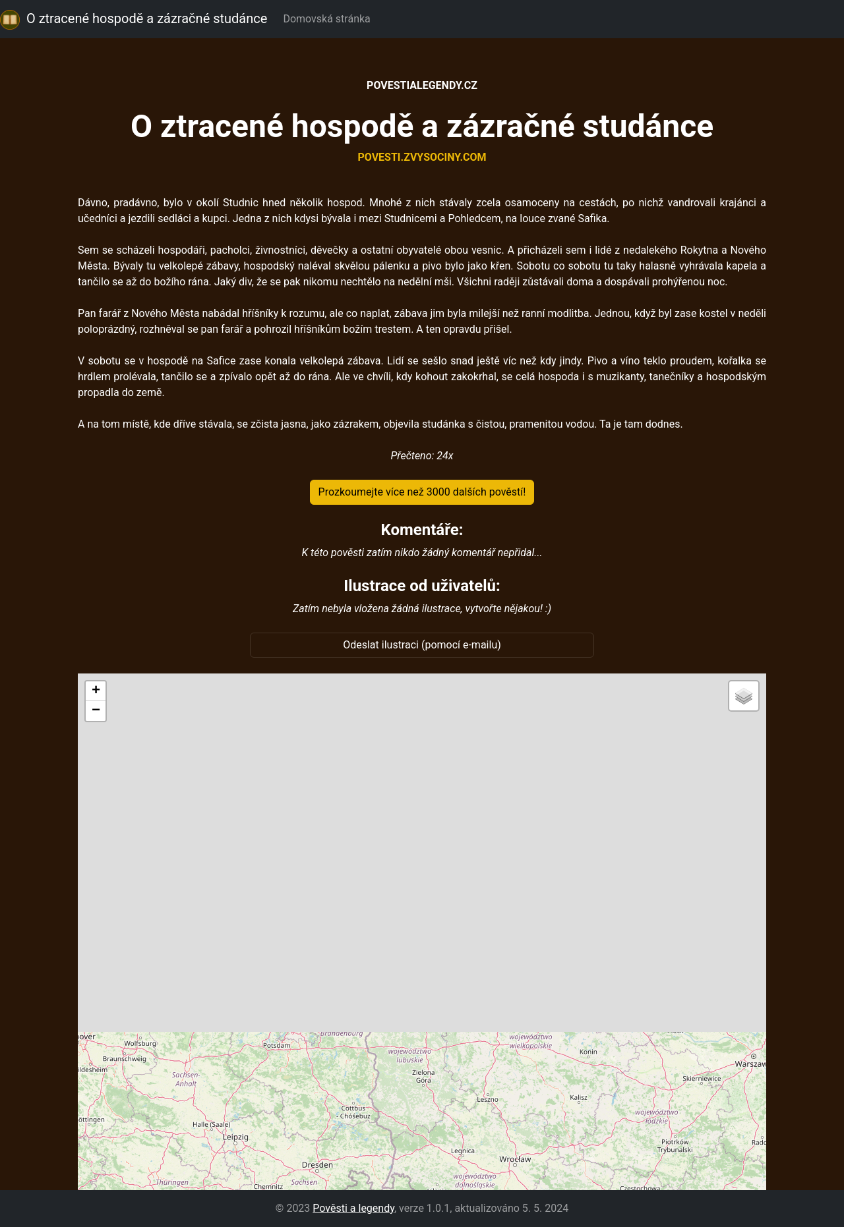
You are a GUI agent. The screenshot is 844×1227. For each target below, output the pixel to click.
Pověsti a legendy (353, 1208)
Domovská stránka (329, 19)
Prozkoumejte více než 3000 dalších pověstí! (422, 492)
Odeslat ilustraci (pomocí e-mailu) (422, 645)
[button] (96, 691)
